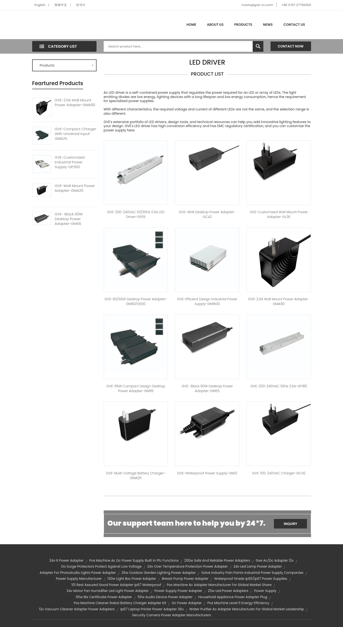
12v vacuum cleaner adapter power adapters (77, 609)
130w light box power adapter (132, 578)
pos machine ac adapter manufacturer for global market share (219, 584)
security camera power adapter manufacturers (171, 615)
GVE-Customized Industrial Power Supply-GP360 (70, 162)
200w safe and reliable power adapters (217, 560)
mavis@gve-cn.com (257, 5)
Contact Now (291, 46)
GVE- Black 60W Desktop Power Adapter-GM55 (69, 219)
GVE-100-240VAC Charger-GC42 (278, 473)
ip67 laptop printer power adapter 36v (152, 609)
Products (243, 24)
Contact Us (294, 24)
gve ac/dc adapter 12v (275, 560)
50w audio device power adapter (165, 597)
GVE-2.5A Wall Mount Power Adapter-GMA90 (75, 102)
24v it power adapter (66, 560)
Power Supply (265, 590)
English (40, 5)
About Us (215, 24)
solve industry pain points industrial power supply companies (252, 572)
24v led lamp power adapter (257, 566)
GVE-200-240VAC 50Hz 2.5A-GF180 (279, 386)
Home (191, 24)
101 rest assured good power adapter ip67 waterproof (116, 584)
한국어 (80, 5)
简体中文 (61, 5)
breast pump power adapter (185, 578)
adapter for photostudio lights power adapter (78, 572)
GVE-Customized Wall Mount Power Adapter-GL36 (279, 214)
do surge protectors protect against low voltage (101, 566)
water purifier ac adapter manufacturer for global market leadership (246, 609)
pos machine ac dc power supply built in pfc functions (134, 560)
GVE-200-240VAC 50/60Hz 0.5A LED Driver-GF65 (135, 214)
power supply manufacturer (79, 578)
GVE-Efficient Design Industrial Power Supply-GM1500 (207, 301)
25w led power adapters (228, 590)
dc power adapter (187, 603)
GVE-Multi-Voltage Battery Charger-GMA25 (135, 475)
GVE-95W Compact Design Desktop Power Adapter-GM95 (135, 388)
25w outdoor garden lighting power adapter (159, 572)
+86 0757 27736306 (296, 5)
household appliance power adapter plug (232, 597)
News (268, 24)
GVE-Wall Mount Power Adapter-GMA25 (75, 188)
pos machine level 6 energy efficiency (238, 603)
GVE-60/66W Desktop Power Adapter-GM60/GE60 (135, 301)
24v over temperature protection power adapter (187, 566)
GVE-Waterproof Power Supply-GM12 (207, 473)
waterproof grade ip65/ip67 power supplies (250, 578)
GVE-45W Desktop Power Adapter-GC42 (207, 214)
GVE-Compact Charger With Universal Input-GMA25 (75, 134)
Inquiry (290, 523)
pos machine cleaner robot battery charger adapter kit (120, 603)
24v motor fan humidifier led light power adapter (108, 590)
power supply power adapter (178, 590)
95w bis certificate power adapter (104, 597)
